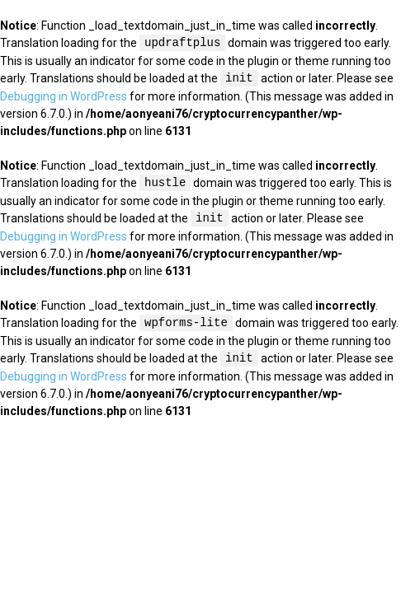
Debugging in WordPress (63, 96)
